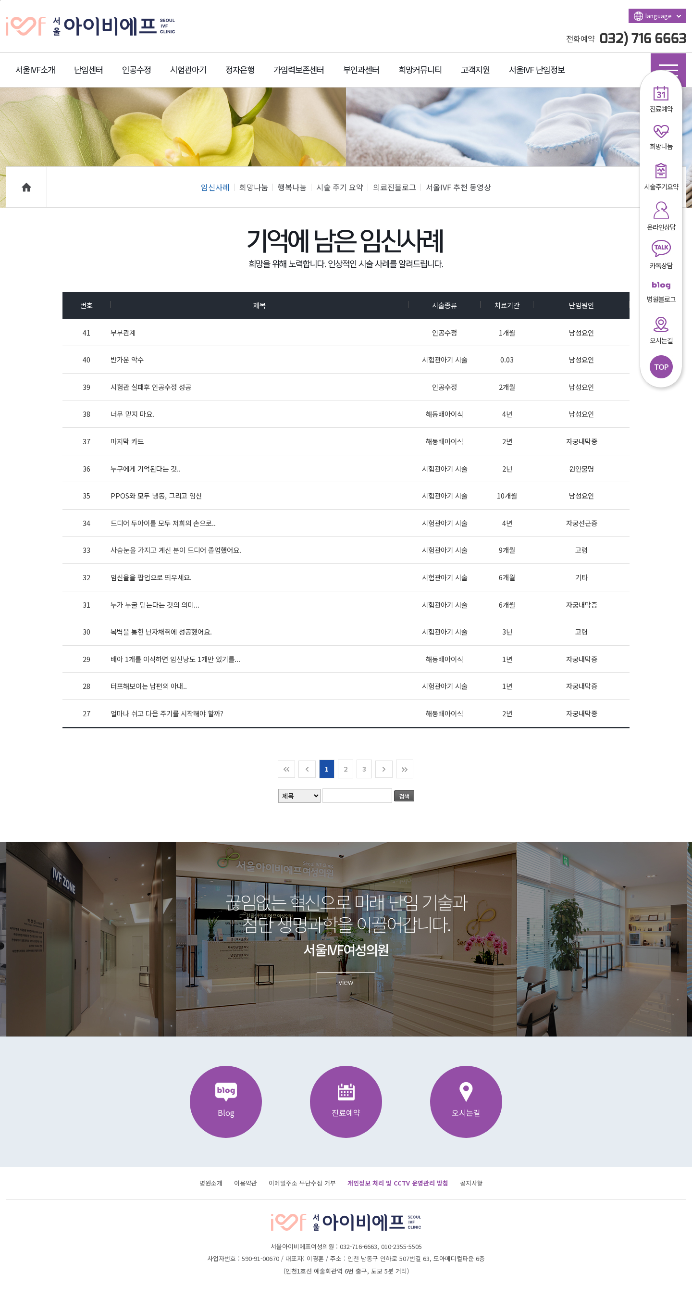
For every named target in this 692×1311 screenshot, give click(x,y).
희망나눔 (256, 187)
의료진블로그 (397, 187)
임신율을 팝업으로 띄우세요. (151, 577)
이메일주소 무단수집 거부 (302, 1182)
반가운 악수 (127, 359)
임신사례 (218, 187)
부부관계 (123, 332)
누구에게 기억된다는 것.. (146, 468)
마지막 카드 (127, 441)
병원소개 (210, 1182)
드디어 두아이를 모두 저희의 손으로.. (163, 523)
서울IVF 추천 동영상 (458, 187)
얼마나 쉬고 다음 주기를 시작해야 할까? (167, 713)
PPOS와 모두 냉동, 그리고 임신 (156, 495)
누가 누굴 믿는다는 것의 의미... (155, 604)
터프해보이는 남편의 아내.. (149, 686)
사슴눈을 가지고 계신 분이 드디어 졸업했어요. (176, 550)
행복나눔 (294, 187)
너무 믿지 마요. (132, 414)
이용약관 (245, 1182)
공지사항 (471, 1182)
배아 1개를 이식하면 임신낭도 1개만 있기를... (175, 659)
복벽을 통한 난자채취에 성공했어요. (161, 631)
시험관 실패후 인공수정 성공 (151, 387)
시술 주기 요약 (342, 187)
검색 (404, 796)
